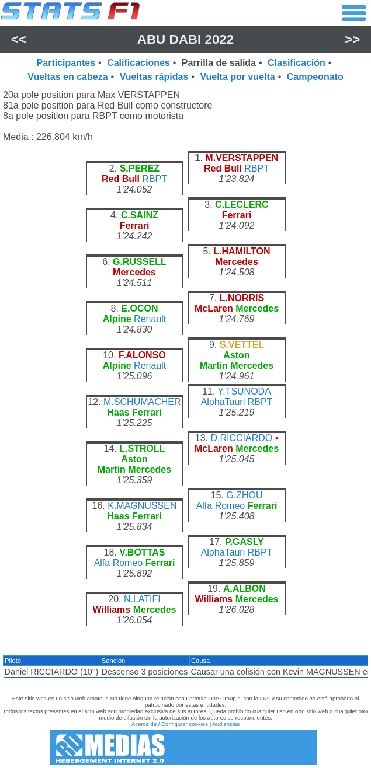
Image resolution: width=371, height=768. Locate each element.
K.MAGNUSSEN (142, 506)
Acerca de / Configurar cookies (169, 724)
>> (352, 39)
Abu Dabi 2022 (185, 39)
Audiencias (226, 724)
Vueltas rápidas (154, 77)
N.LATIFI (142, 599)
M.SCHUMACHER (142, 402)
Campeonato (315, 77)
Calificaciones (138, 63)
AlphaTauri (223, 402)
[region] (185, 394)
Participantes (66, 63)
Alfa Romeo (220, 506)
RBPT (154, 179)
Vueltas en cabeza (67, 77)
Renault (150, 319)
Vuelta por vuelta (237, 77)
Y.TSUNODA (244, 391)
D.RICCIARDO (241, 438)
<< (18, 39)
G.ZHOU (244, 495)
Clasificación (296, 63)
